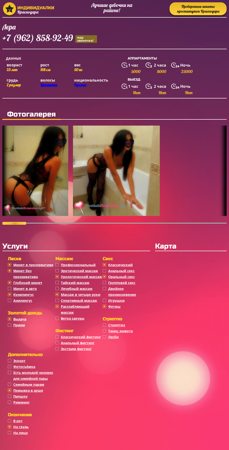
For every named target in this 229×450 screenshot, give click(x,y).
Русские (80, 85)
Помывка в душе (28, 390)
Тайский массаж (75, 282)
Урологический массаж (81, 276)
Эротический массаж (79, 271)
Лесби (113, 337)
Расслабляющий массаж (75, 309)
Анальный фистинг (78, 343)
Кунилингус (23, 294)
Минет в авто (25, 288)
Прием (19, 325)
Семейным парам (28, 384)
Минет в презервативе (33, 265)
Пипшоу (20, 396)
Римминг (21, 402)
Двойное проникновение (122, 291)
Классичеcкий (120, 265)
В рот (18, 421)
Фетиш (114, 306)
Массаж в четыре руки (80, 294)
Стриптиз (116, 325)
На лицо (20, 432)
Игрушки (116, 300)
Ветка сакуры (72, 318)
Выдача (19, 319)
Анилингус (22, 300)
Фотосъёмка (24, 366)
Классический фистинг (81, 337)
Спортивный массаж (79, 300)
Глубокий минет (27, 282)
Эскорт (19, 360)
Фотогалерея (31, 114)
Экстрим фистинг (76, 349)
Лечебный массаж (77, 288)
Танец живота (120, 331)
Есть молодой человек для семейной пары (33, 375)
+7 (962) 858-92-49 (49, 38)
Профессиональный (78, 265)
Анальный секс (121, 271)
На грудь (21, 427)
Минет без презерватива (25, 274)
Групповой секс (121, 282)
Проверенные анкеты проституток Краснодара (198, 9)
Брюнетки (48, 85)
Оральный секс (121, 276)
